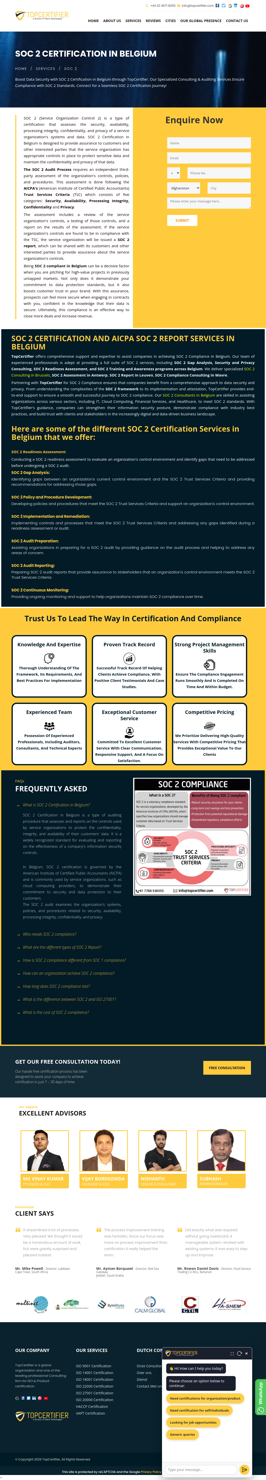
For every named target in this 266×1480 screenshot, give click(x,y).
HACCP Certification (92, 1406)
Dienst (142, 1379)
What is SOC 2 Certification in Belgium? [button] (53, 805)
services (133, 20)
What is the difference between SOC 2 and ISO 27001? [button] (66, 999)
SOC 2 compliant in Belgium (61, 265)
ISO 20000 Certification (94, 1399)
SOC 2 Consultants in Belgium (189, 395)
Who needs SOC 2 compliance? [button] (46, 934)
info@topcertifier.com (195, 6)
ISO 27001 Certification (94, 1393)
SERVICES (45, 68)
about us (112, 20)
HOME (21, 68)
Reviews (153, 20)
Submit (182, 220)
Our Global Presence (200, 20)
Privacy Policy (151, 1472)
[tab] (72, 805)
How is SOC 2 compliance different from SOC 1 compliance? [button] (71, 960)
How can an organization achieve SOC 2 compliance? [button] (66, 973)
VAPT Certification (90, 1413)
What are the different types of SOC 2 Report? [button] (59, 947)
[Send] (244, 1470)
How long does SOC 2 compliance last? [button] (53, 986)
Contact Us (237, 20)
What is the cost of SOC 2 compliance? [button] (53, 1012)
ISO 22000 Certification (94, 1386)
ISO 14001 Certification (94, 1372)
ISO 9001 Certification (93, 1366)
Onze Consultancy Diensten (159, 1366)
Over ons (144, 1372)
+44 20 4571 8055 (162, 6)
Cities (170, 20)
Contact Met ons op (153, 1386)
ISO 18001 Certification (94, 1379)
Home (93, 20)
